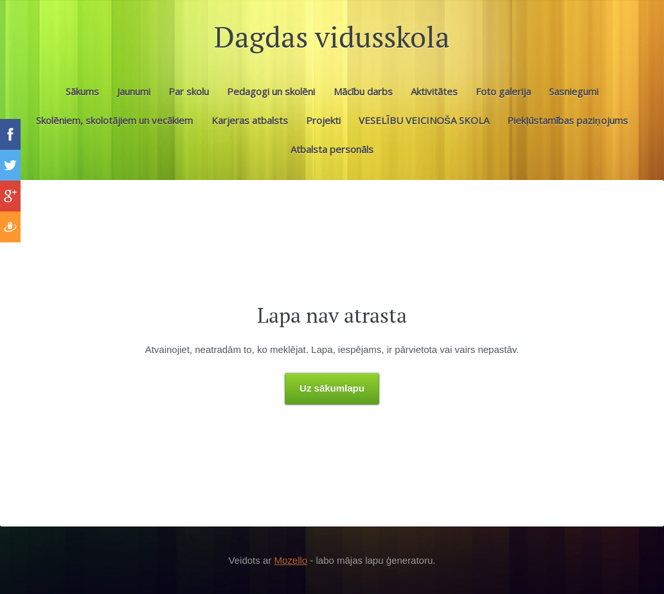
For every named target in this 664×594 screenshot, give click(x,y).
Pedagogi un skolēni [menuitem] (271, 91)
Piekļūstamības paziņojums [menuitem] (567, 120)
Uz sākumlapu (332, 387)
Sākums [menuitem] (82, 91)
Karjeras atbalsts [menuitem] (249, 120)
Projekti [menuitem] (323, 120)
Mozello (290, 560)
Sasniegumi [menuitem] (573, 91)
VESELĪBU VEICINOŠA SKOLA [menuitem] (424, 120)
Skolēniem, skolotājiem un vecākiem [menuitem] (114, 120)
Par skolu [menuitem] (188, 91)
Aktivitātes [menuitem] (434, 91)
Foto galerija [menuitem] (503, 91)
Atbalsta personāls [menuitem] (332, 149)
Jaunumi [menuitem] (133, 91)
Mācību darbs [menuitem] (363, 91)
